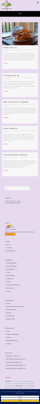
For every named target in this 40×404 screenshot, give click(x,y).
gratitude (12, 385)
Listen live (8, 244)
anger (22, 381)
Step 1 (25, 387)
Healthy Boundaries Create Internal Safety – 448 (15, 368)
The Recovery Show (16, 49)
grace (9, 385)
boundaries (28, 381)
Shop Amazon (10, 234)
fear (33, 383)
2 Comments (7, 79)
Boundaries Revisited (10, 269)
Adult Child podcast (10, 315)
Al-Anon (8, 331)
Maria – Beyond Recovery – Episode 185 (15, 102)
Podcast (24, 49)
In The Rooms (9, 337)
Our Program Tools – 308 (11, 75)
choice (6, 383)
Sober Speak (8, 312)
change (31, 381)
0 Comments (6, 105)
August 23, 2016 (6, 130)
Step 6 (32, 387)
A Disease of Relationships (11, 263)
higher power (19, 385)
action (16, 381)
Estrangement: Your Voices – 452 (12, 356)
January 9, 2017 (6, 104)
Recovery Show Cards (10, 250)
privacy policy (9, 247)
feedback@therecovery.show (14, 203)
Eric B (27, 383)
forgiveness (6, 385)
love (28, 385)
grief (14, 385)
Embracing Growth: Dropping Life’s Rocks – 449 (15, 365)
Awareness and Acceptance (11, 266)
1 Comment (7, 51)
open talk (10, 387)
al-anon (18, 381)
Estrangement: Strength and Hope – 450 (14, 362)
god (8, 385)
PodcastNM (28, 49)
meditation (32, 385)
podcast (13, 387)
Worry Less (8, 291)
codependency (9, 383)
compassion (16, 383)
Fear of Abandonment (10, 275)
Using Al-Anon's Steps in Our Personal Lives (15, 306)
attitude (24, 381)
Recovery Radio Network (11, 309)
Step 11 (26, 387)
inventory (26, 385)
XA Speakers (8, 343)
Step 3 (28, 387)
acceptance (8, 381)
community (12, 383)
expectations (30, 383)
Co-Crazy (8, 272)
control (19, 383)
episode (25, 383)
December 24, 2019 (7, 49)
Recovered (8, 303)
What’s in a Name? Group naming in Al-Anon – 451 (16, 359)
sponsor (23, 387)
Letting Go (8, 281)
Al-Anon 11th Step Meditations (12, 334)
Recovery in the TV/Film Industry (13, 284)
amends (20, 381)
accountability (13, 381)
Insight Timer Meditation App (12, 340)
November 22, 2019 (7, 77)
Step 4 (30, 387)
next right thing (7, 387)
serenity (20, 387)
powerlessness (16, 387)
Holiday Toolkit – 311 (10, 47)
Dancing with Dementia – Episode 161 (15, 154)
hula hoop (23, 385)
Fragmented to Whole (10, 319)
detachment (22, 383)
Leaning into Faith (9, 278)
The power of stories (10, 288)
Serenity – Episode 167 (10, 128)
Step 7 (33, 387)
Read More (5, 63)
